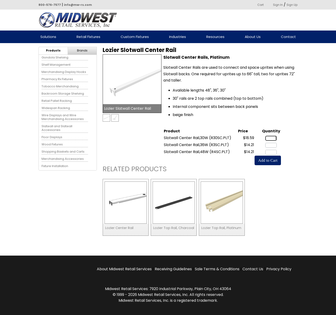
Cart (260, 5)
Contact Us (252, 269)
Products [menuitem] (53, 50)
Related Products (135, 170)
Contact (288, 37)
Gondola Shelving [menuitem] (55, 57)
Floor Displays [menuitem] (52, 137)
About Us (253, 37)
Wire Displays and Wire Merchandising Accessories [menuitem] (63, 117)
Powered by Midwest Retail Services (79, 20)
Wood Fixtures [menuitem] (52, 144)
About (124, 269)
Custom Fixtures (135, 37)
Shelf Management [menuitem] (56, 64)
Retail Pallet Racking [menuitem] (57, 101)
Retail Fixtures (88, 37)
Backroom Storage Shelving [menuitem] (63, 93)
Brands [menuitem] (82, 50)
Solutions (48, 37)
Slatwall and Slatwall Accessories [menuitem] (57, 128)
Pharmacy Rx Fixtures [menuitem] (57, 79)
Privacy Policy (278, 269)
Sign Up (292, 5)
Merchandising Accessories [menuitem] (63, 159)
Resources (215, 37)
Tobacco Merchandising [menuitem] (60, 86)
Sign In (278, 5)
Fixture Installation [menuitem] (55, 166)
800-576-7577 (49, 5)
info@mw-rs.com (78, 5)
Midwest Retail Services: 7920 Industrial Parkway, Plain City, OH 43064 (168, 288)
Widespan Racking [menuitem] (56, 108)
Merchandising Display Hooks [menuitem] (64, 72)
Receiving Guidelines (173, 269)
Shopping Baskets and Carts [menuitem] (63, 151)
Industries (177, 37)
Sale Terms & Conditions (217, 269)
